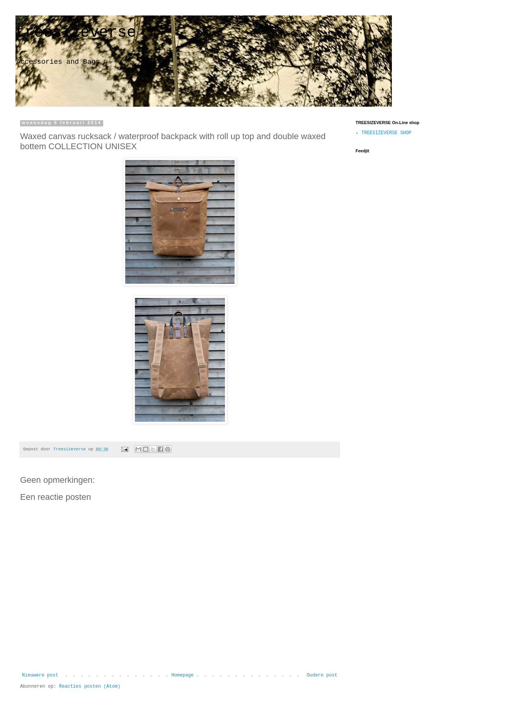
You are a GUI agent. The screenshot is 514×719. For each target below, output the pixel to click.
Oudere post (322, 675)
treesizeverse (75, 32)
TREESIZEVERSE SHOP (386, 133)
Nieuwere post (40, 675)
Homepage (182, 675)
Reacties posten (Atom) (89, 686)
